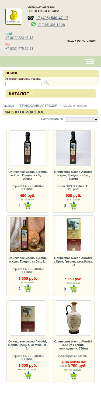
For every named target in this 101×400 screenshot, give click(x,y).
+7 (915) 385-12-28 (51, 25)
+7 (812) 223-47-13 (19, 38)
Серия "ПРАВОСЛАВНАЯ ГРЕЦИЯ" (28, 188)
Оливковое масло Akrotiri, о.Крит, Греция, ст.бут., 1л (27, 259)
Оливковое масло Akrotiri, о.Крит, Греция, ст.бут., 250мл (27, 175)
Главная (8, 105)
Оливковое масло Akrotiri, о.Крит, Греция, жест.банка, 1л (27, 345)
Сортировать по (52, 118)
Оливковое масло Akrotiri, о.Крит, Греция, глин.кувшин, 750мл (73, 345)
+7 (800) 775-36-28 (19, 49)
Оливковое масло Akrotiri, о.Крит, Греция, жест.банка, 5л (73, 261)
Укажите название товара (23, 78)
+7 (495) (52, 18)
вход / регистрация (81, 40)
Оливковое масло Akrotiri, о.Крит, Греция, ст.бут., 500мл (73, 175)
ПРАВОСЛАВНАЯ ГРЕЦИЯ (38, 105)
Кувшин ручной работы (73, 356)
